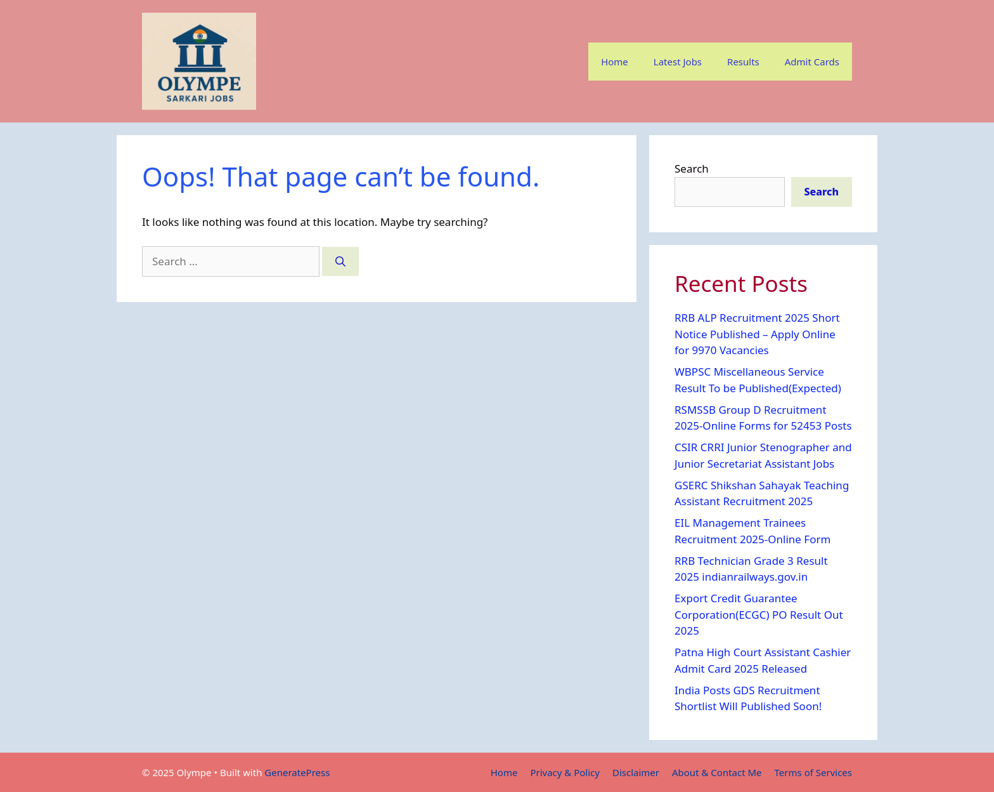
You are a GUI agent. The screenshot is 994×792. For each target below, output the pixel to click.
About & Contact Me (717, 772)
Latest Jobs (678, 61)
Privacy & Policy (565, 772)
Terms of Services (813, 772)
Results (743, 61)
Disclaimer (635, 772)
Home (614, 61)
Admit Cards (812, 61)
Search (691, 168)
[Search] (340, 261)
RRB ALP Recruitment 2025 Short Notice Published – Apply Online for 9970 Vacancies (757, 333)
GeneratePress (297, 772)
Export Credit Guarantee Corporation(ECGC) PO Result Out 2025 (758, 614)
